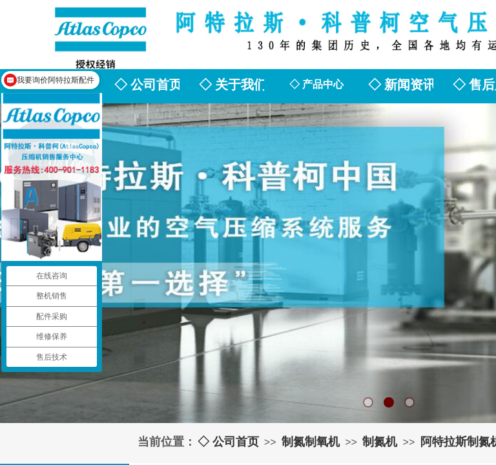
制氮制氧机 (311, 441)
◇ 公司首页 (228, 441)
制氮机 (379, 441)
